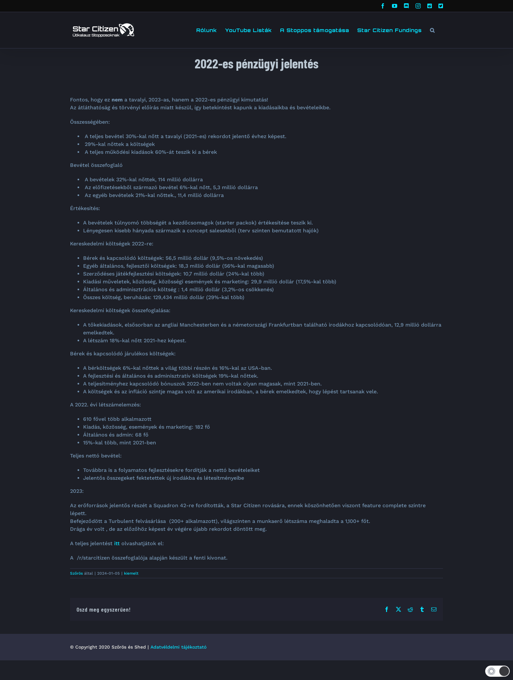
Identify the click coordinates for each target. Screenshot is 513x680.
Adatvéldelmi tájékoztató (178, 647)
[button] (432, 30)
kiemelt (131, 573)
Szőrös (76, 573)
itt (117, 543)
